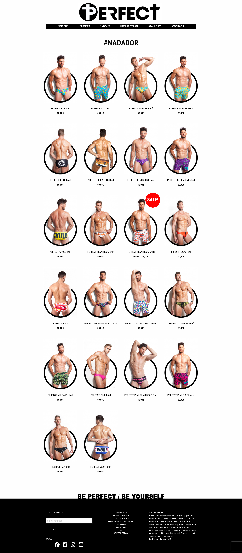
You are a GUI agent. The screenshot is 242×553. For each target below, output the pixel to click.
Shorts (85, 26)
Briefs (63, 26)
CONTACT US (121, 512)
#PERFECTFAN (121, 533)
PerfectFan (129, 26)
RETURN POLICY (121, 518)
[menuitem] (63, 26)
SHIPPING (121, 524)
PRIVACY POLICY (121, 515)
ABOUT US (121, 527)
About (105, 26)
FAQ (121, 530)
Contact (178, 26)
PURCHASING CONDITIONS (121, 521)
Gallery (155, 26)
